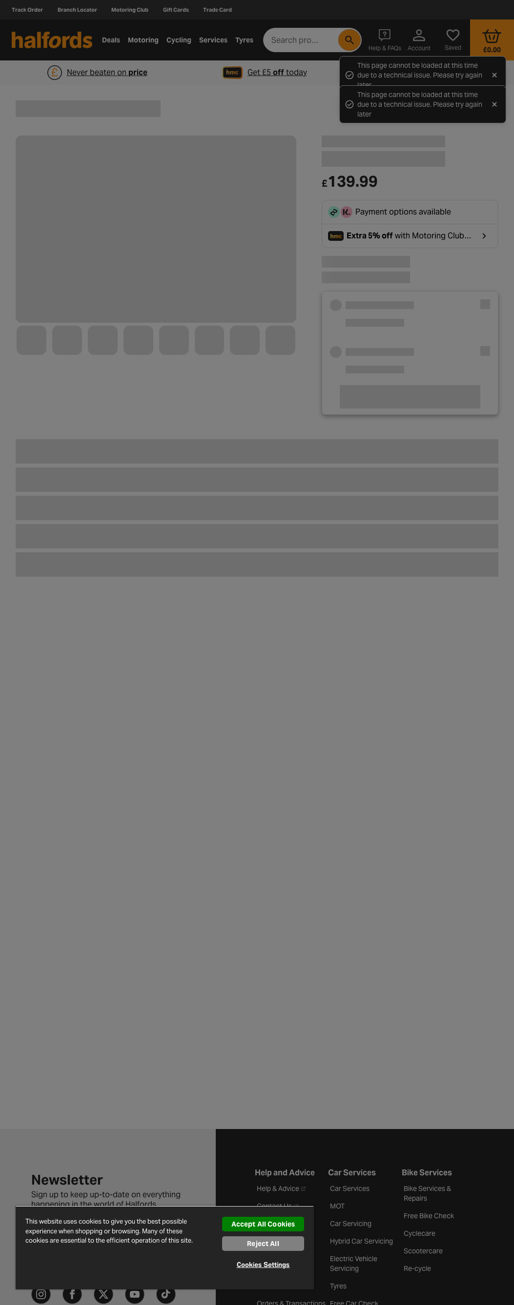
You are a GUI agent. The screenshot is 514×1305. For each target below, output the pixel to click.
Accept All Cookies (263, 1224)
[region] (165, 1247)
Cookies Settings (263, 1265)
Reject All (263, 1243)
